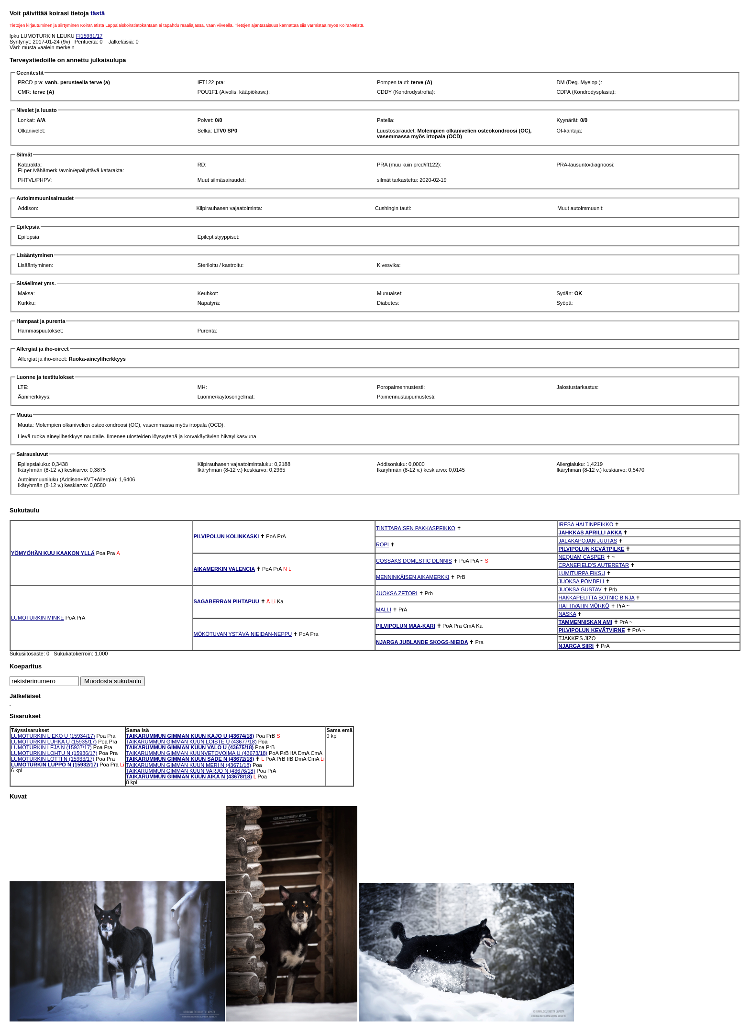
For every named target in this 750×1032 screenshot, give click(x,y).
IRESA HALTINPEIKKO (586, 524)
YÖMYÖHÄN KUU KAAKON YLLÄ (53, 553)
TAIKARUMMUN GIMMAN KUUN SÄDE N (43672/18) (190, 759)
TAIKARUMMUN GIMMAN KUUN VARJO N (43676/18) (190, 771)
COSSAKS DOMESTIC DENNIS (414, 561)
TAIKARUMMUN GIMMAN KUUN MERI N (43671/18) (188, 765)
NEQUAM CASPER (582, 557)
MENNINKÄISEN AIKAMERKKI (412, 577)
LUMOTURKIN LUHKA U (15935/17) (54, 741)
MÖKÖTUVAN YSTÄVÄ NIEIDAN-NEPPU (243, 634)
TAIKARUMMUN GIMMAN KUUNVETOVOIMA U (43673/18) (196, 753)
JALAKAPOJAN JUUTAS (588, 541)
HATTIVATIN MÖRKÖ (584, 606)
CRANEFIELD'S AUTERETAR (594, 565)
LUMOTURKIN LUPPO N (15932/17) (54, 764)
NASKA (567, 614)
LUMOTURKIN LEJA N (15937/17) (51, 747)
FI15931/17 (89, 36)
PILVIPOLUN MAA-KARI (405, 626)
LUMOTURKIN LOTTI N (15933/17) (52, 759)
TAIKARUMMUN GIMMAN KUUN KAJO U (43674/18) (190, 736)
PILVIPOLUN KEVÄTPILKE (592, 549)
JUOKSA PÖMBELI (581, 581)
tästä (97, 13)
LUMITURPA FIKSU (582, 573)
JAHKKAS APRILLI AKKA (590, 532)
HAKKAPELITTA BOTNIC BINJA (597, 597)
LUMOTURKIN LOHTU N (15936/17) (54, 753)
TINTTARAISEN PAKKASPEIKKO (415, 528)
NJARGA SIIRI (576, 646)
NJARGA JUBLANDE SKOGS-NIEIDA (422, 642)
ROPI (382, 544)
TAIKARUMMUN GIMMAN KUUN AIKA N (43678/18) (189, 776)
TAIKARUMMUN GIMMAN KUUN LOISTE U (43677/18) (191, 741)
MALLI (383, 609)
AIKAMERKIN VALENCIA (224, 569)
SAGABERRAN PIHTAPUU (226, 601)
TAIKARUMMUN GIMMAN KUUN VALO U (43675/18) (190, 747)
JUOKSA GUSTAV (580, 589)
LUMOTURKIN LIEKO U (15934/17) (53, 736)
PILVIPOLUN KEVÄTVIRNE (592, 630)
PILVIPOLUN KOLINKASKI (226, 536)
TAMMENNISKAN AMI (585, 622)
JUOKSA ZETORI (397, 593)
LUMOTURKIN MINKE (37, 618)
